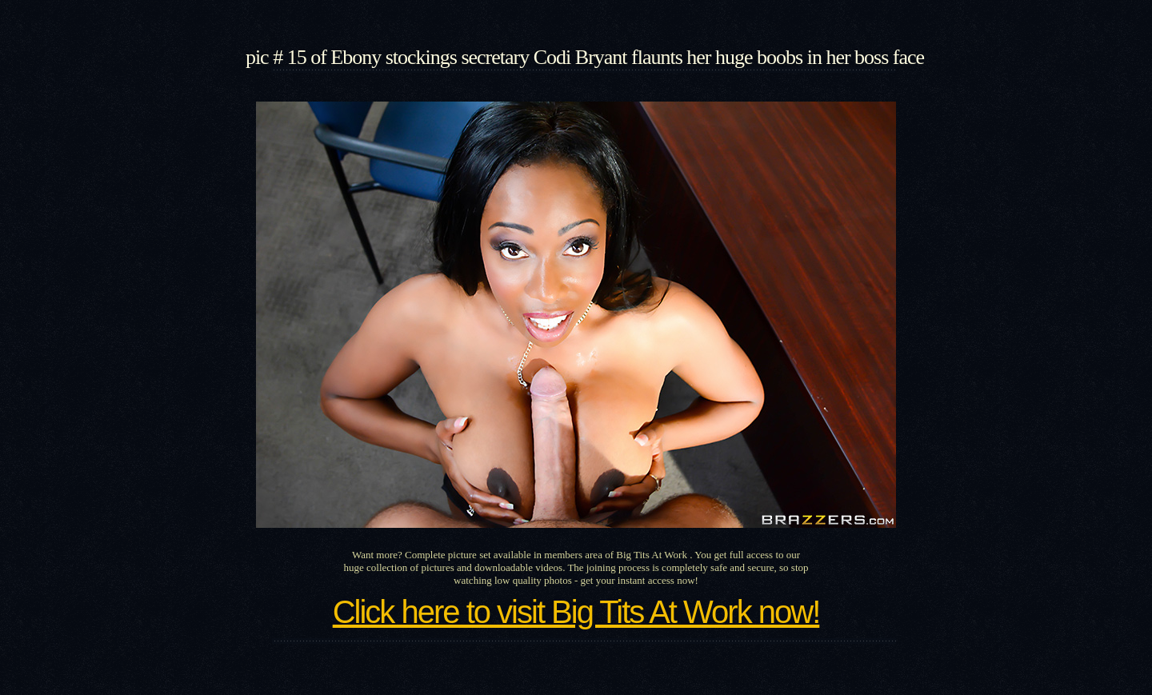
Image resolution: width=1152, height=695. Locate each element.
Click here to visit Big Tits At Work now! (576, 611)
